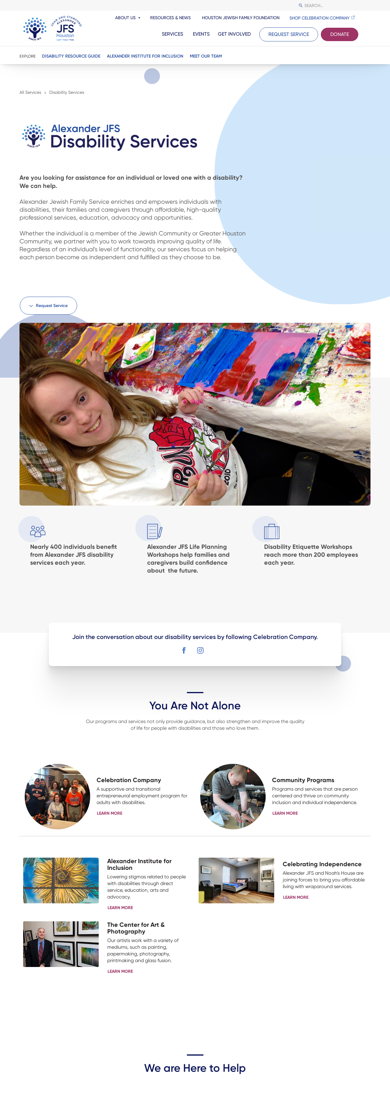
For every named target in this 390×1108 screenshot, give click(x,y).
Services (172, 34)
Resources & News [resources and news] (170, 17)
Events (201, 34)
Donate (339, 34)
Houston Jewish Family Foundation (240, 17)
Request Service (288, 34)
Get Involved (234, 34)
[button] (48, 305)
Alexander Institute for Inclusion (145, 56)
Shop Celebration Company (319, 18)
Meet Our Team (206, 56)
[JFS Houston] (53, 28)
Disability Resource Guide (71, 56)
